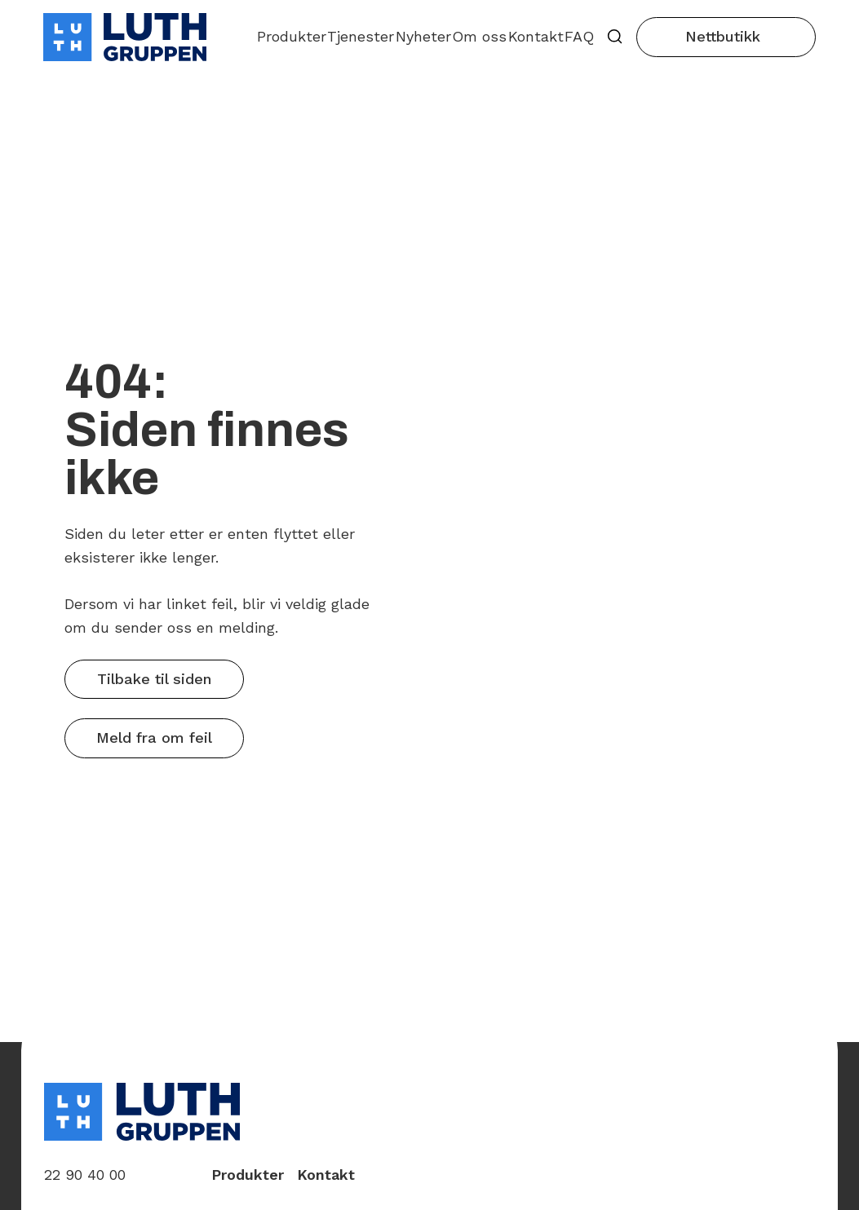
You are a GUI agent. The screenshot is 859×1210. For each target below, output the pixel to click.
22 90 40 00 (85, 1174)
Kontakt (536, 36)
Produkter (291, 36)
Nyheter (423, 36)
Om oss (479, 36)
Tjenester (360, 36)
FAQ (579, 36)
